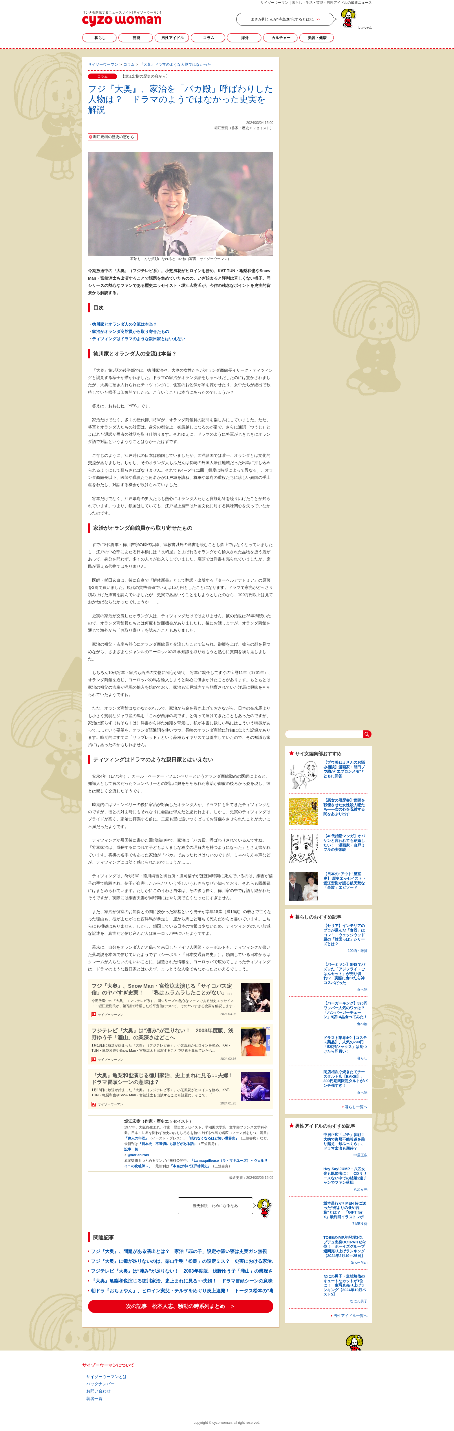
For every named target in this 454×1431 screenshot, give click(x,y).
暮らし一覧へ (356, 1107)
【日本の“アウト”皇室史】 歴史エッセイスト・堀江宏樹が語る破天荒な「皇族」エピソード (344, 881)
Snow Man (359, 1262)
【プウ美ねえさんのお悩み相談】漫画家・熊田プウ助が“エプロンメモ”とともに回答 (344, 769)
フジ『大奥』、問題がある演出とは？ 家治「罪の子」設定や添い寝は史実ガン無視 (179, 1251)
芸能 (136, 38)
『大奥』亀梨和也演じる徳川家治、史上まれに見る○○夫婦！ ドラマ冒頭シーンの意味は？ (163, 1079)
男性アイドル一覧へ (350, 1315)
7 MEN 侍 (359, 1224)
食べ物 (362, 989)
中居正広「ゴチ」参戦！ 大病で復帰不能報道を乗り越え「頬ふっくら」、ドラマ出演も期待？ (346, 1141)
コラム (208, 38)
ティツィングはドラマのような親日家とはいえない (138, 338)
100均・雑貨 (357, 951)
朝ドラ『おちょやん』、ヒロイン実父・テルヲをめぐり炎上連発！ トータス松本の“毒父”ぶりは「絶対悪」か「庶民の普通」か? (227, 1290)
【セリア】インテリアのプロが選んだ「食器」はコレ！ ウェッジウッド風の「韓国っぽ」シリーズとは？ (344, 935)
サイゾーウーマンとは (106, 1376)
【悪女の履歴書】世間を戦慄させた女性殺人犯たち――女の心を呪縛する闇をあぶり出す (344, 807)
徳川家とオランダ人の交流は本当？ (124, 324)
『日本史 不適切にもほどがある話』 (167, 1144)
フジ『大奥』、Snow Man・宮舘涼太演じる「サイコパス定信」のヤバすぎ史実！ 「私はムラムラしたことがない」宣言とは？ (161, 989)
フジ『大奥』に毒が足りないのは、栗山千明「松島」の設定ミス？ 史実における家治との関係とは (195, 1261)
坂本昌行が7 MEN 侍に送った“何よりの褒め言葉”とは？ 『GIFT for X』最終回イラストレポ (344, 1210)
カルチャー (281, 38)
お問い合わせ (98, 1391)
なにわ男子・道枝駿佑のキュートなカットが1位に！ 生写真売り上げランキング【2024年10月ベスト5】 (344, 1285)
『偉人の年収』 (136, 1138)
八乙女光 (360, 1190)
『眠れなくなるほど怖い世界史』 (213, 1138)
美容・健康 (317, 38)
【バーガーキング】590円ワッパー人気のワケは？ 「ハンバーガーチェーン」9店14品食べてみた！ (346, 1010)
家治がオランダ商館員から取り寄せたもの (130, 331)
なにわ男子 (358, 1301)
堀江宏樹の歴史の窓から (113, 137)
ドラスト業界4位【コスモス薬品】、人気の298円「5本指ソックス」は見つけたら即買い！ (345, 1044)
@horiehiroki (138, 1155)
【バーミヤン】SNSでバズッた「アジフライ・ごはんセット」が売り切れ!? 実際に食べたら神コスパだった (344, 973)
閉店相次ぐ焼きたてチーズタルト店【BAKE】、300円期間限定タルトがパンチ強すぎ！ (345, 1079)
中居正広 (360, 1155)
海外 (245, 38)
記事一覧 (131, 1149)
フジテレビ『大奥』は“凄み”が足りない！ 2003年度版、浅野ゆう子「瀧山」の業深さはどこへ (162, 1034)
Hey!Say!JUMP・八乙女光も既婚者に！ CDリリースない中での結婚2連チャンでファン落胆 (345, 1176)
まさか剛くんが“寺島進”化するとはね (282, 19)
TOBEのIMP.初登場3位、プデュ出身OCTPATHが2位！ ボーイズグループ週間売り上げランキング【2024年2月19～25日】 (344, 1246)
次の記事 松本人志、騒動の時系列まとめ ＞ (180, 1306)
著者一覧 (94, 1398)
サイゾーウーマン (121, 19)
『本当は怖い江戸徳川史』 (190, 1166)
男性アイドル (172, 38)
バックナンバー (100, 1383)
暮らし (100, 38)
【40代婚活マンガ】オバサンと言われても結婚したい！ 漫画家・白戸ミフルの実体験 (344, 843)
